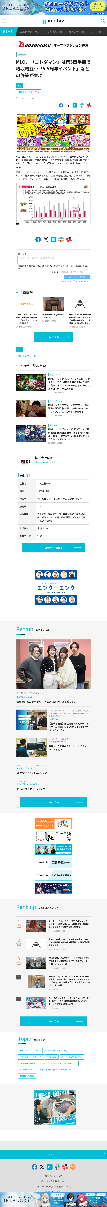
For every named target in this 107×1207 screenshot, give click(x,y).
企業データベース (30, 31)
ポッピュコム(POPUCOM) (71, 1057)
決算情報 (96, 31)
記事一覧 (8, 31)
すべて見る (53, 337)
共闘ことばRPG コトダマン (28, 92)
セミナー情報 (76, 31)
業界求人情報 (54, 31)
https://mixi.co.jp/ (44, 461)
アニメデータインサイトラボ (56, 1050)
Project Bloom (26, 1069)
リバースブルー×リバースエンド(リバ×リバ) (58, 1063)
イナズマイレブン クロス (30, 1050)
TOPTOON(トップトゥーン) (31, 1057)
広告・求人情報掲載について (53, 1181)
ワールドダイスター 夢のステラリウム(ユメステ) (56, 1069)
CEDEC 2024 (52, 1057)
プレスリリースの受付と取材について (53, 1186)
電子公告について (53, 1191)
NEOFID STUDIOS (27, 1076)
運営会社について (53, 1176)
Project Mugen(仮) (28, 1063)
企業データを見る (53, 547)
